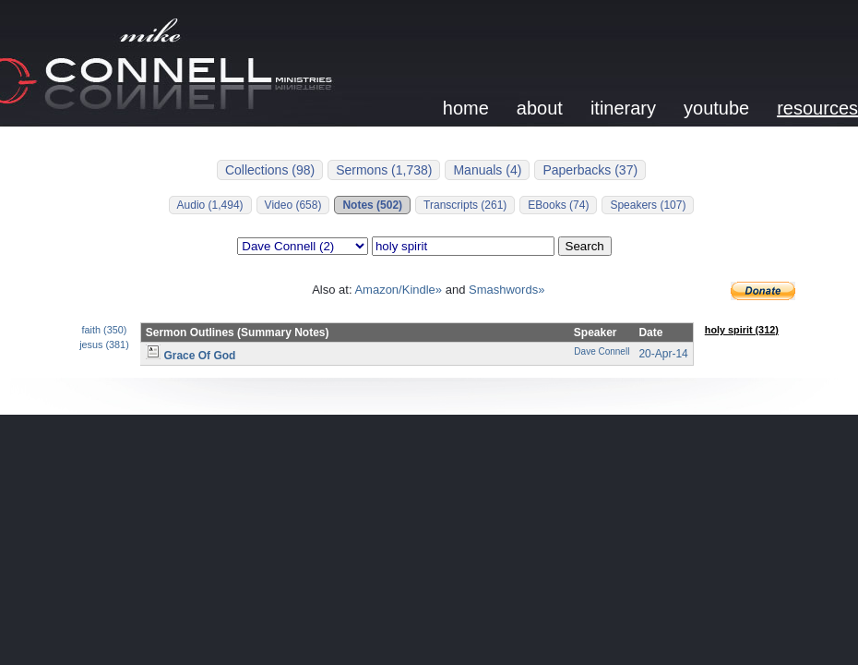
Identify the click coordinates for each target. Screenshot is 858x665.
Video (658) (293, 205)
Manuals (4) (487, 170)
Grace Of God (191, 355)
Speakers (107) (647, 205)
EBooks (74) (558, 205)
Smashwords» (506, 289)
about (540, 108)
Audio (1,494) (210, 205)
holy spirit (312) (742, 329)
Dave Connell (601, 351)
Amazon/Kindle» (398, 289)
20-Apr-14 (662, 353)
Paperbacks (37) (590, 170)
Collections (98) (270, 170)
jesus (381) (104, 344)
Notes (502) (372, 205)
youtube (716, 108)
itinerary (623, 108)
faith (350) (104, 329)
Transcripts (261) (464, 205)
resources (817, 108)
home (466, 108)
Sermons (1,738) (384, 170)
